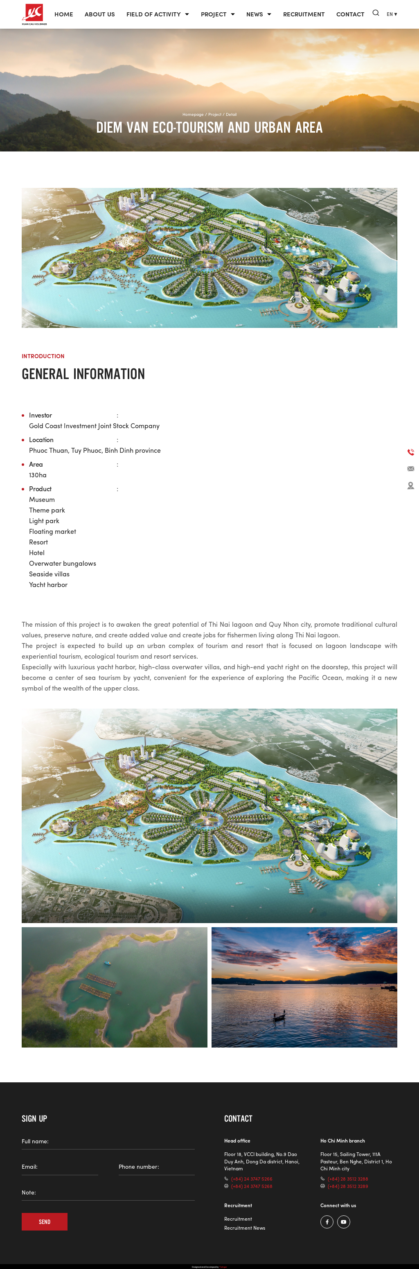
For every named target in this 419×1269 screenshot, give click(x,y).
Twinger (223, 1266)
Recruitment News (244, 1227)
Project (214, 15)
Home (63, 15)
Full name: (35, 1141)
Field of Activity (153, 15)
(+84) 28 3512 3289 (348, 1186)
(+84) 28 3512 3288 (348, 1178)
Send (45, 1222)
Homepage (193, 114)
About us (100, 15)
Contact (350, 15)
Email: (30, 1166)
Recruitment (304, 15)
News (254, 15)
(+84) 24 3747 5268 (252, 1186)
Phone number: (139, 1166)
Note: (29, 1192)
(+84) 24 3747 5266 (252, 1178)
